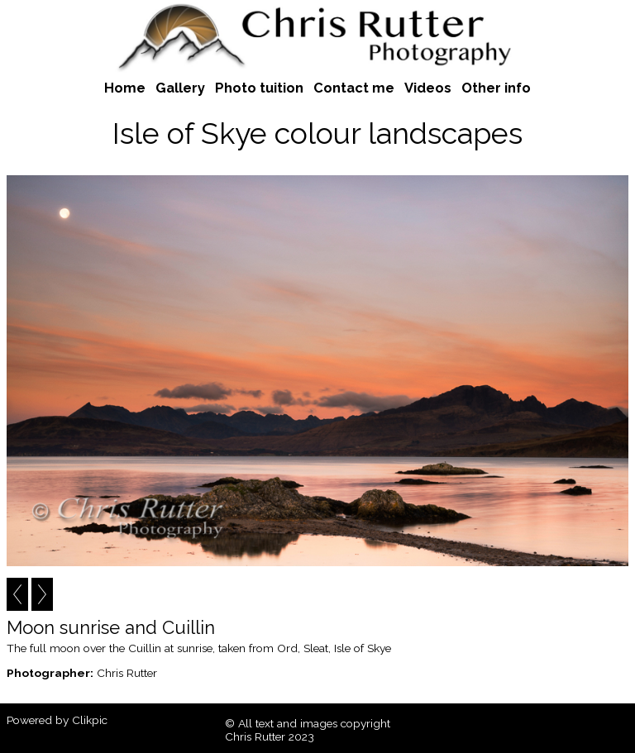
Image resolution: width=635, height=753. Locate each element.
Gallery (180, 87)
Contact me (353, 87)
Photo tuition (259, 87)
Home (125, 87)
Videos (427, 87)
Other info (496, 87)
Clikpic (89, 720)
